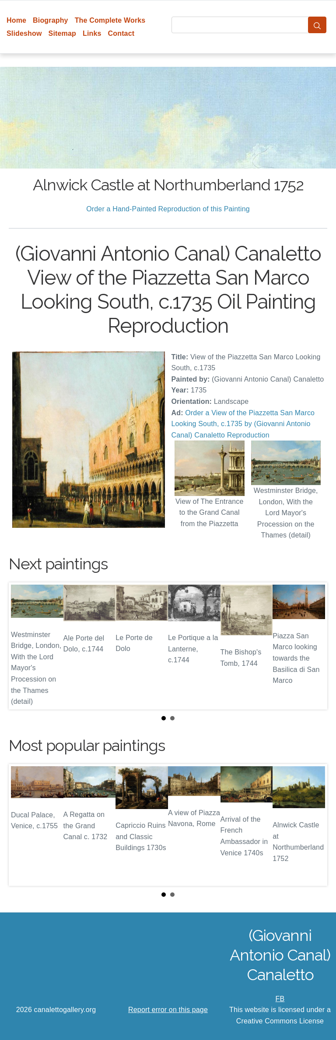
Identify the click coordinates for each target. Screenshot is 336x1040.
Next (314, 646)
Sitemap (62, 33)
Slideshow (24, 33)
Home (16, 20)
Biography (50, 20)
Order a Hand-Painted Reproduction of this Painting (168, 209)
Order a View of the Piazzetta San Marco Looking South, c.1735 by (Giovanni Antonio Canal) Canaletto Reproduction (243, 424)
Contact (121, 33)
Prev (22, 646)
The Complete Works (110, 20)
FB (280, 998)
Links (92, 33)
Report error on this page (168, 1009)
